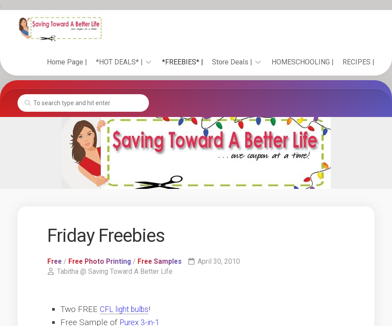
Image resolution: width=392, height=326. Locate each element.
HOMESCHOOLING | (303, 62)
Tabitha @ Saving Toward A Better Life (115, 271)
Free (55, 261)
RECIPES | (358, 62)
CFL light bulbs (127, 309)
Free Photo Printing (102, 261)
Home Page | (67, 62)
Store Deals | (232, 62)
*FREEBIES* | (182, 62)
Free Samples (165, 261)
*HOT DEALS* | (119, 62)
